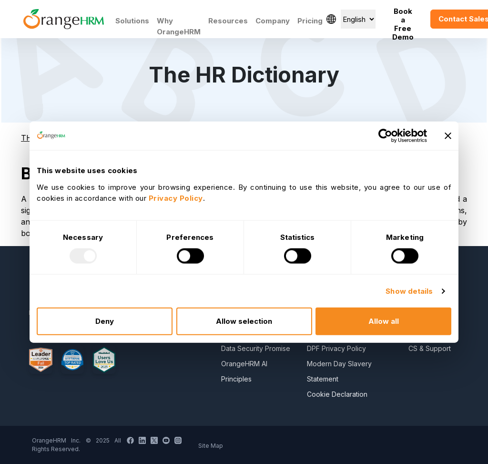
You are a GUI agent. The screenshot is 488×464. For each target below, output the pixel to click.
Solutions (132, 20)
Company (272, 20)
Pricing (310, 20)
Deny (104, 321)
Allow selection (244, 321)
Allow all (383, 321)
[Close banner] (448, 135)
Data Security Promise (255, 348)
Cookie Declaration (337, 394)
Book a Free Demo (403, 19)
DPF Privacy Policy (336, 348)
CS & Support (429, 348)
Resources (228, 20)
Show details (409, 290)
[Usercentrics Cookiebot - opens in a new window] (385, 135)
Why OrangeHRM (179, 26)
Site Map (210, 445)
